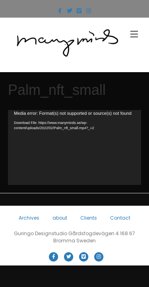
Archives (29, 217)
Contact (120, 217)
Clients (88, 217)
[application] (74, 147)
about (59, 217)
